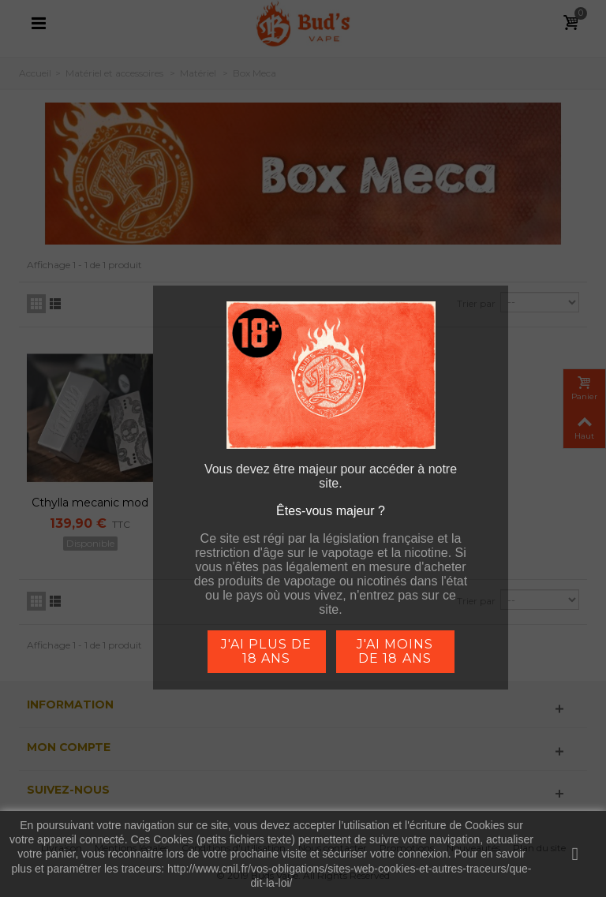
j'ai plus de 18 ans (266, 651)
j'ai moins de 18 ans (395, 651)
